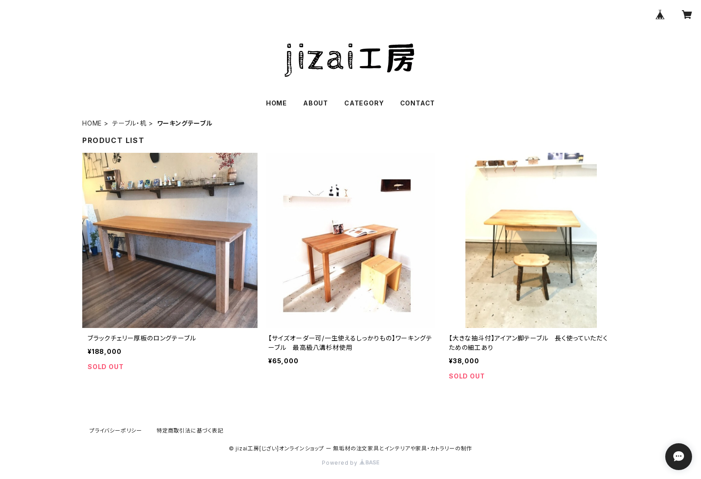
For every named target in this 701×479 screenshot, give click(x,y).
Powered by (350, 462)
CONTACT (417, 103)
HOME (276, 103)
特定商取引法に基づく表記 (190, 430)
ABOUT (315, 103)
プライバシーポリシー (115, 430)
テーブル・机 (129, 123)
